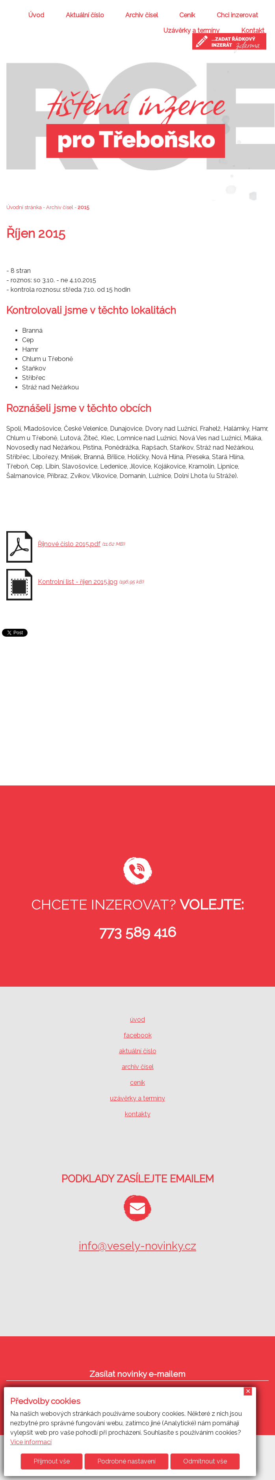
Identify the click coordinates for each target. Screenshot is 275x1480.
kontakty (138, 1114)
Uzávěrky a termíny (191, 30)
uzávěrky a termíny (137, 1098)
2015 (83, 207)
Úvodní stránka (24, 207)
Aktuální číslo (85, 15)
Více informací (31, 1442)
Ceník (187, 15)
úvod (137, 1019)
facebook (138, 1035)
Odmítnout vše (205, 1461)
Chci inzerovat (237, 15)
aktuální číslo (137, 1051)
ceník (137, 1082)
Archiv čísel (141, 15)
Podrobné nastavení (126, 1461)
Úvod (36, 15)
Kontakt (252, 30)
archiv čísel (138, 1067)
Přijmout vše (51, 1461)
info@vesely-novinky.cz (137, 1245)
